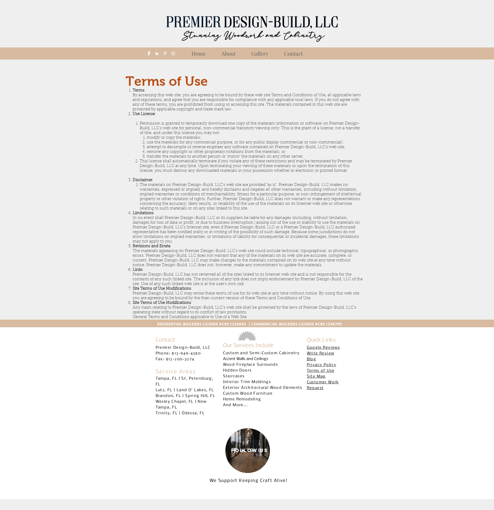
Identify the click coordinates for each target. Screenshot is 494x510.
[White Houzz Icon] (157, 53)
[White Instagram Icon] (173, 53)
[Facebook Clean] (148, 53)
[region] (247, 450)
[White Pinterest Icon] (165, 53)
